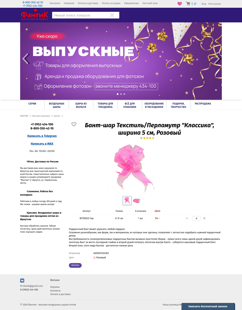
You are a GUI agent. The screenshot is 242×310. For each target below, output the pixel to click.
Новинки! (69, 3)
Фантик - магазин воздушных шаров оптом (52, 304)
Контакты (55, 3)
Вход (204, 4)
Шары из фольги (81, 105)
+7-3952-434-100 (32, 5)
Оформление (131, 3)
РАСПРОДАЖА (203, 103)
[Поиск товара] (116, 15)
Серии (32, 103)
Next (217, 59)
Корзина (55, 287)
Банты (75, 265)
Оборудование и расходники (154, 105)
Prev (25, 59)
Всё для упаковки (129, 105)
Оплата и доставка (88, 3)
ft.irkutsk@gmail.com (31, 286)
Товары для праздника (105, 105)
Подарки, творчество (178, 105)
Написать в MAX (42, 144)
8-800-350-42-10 (33, 2)
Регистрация (214, 4)
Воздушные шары (56, 105)
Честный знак (150, 3)
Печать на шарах (111, 3)
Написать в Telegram (42, 136)
